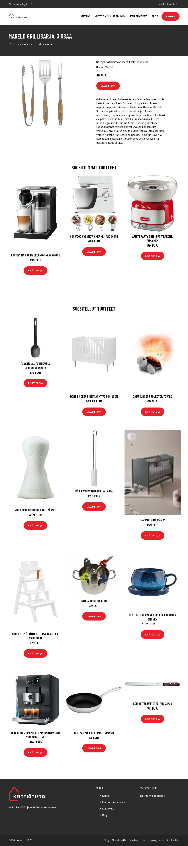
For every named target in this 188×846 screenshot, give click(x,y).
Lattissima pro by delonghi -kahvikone (35, 255)
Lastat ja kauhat (43, 44)
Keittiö (85, 16)
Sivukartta (172, 840)
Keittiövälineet (21, 44)
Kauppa (170, 16)
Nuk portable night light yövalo (35, 510)
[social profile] (31, 4)
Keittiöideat (138, 16)
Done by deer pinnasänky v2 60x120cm (94, 396)
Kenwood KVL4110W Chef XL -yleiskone (94, 236)
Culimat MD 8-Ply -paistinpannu (94, 733)
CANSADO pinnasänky (153, 520)
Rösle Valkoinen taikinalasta (94, 491)
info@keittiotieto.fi (168, 4)
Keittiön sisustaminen (110, 16)
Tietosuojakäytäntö (152, 840)
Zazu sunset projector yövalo (152, 396)
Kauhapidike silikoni (94, 601)
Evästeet (134, 840)
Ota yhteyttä (119, 840)
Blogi (155, 16)
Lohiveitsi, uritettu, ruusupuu (152, 703)
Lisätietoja (108, 85)
